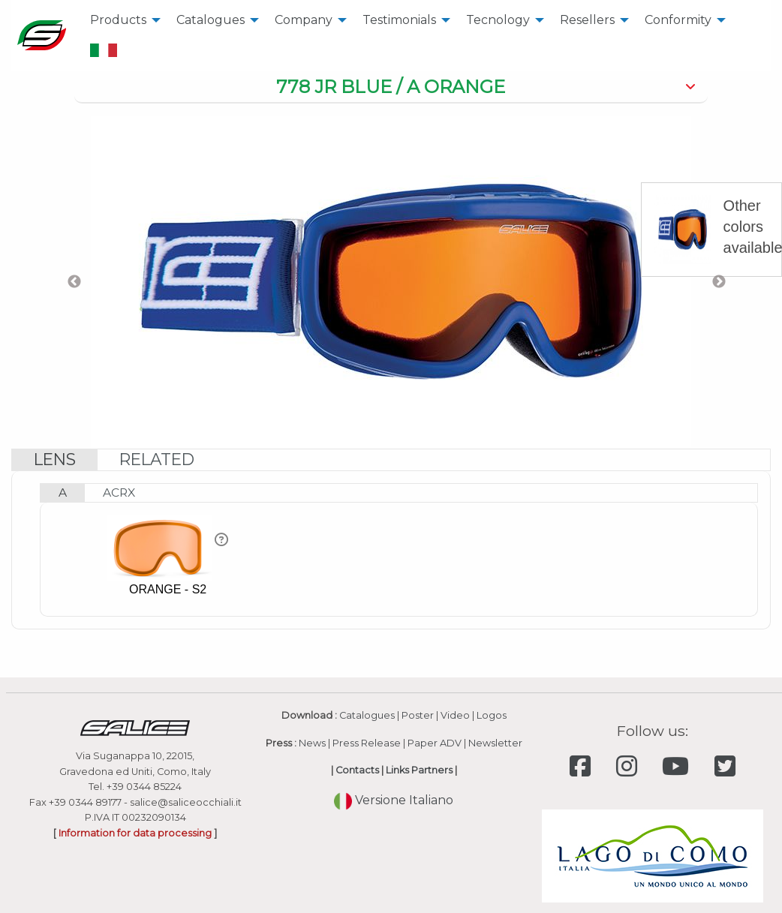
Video (455, 715)
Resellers (587, 20)
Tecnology (498, 20)
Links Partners (419, 770)
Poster (418, 715)
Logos (492, 715)
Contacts (357, 770)
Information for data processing (135, 833)
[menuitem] (121, 20)
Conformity (678, 20)
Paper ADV (435, 743)
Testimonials (399, 20)
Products (118, 20)
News (312, 743)
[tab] (390, 87)
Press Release (366, 743)
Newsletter (495, 743)
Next (718, 282)
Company (303, 20)
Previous (74, 282)
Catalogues (210, 20)
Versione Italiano (393, 800)
